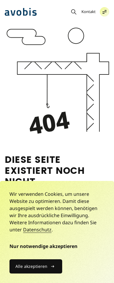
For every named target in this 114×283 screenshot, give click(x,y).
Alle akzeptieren (31, 266)
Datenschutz (37, 229)
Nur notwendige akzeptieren (43, 246)
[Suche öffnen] (73, 11)
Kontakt (88, 11)
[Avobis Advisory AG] (21, 12)
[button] (104, 12)
